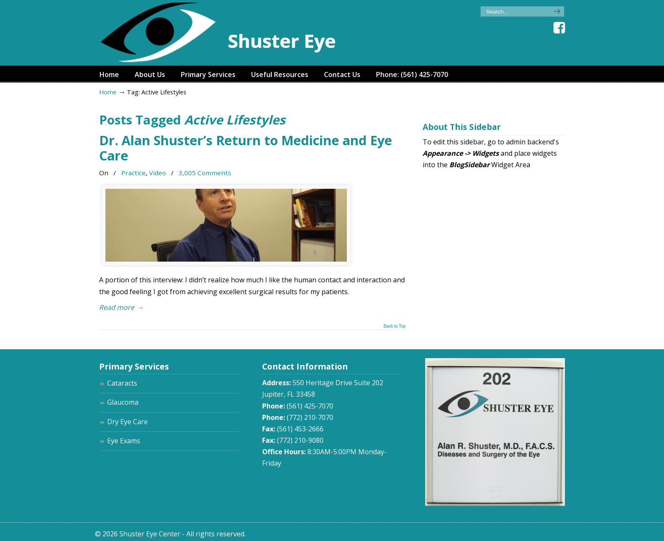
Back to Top (395, 326)
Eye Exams (123, 440)
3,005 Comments (205, 172)
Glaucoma (122, 402)
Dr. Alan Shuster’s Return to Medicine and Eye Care (245, 148)
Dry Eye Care (127, 421)
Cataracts (122, 383)
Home (107, 92)
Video (157, 172)
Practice (133, 172)
